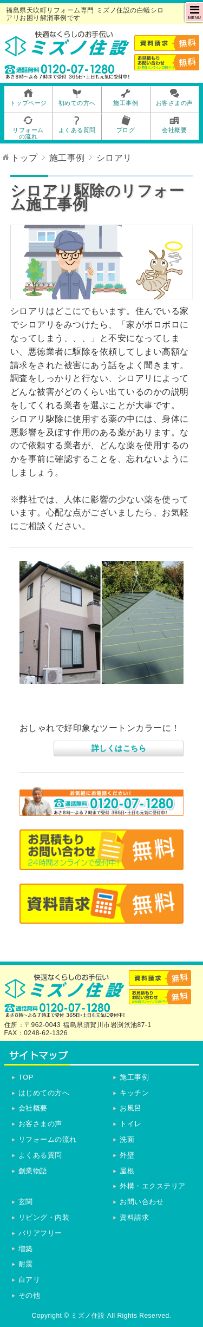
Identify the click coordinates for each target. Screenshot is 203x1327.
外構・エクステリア (153, 1186)
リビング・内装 (44, 1217)
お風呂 (131, 1108)
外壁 (127, 1155)
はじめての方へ (44, 1093)
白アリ (29, 1280)
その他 (29, 1295)
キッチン (134, 1093)
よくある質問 (40, 1155)
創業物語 (33, 1171)
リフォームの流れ (47, 1139)
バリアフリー (40, 1233)
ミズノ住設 (88, 1315)
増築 (25, 1249)
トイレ (131, 1124)
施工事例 (134, 1077)
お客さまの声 (40, 1124)
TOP (26, 1077)
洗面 (127, 1139)
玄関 (25, 1202)
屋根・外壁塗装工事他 (69, 709)
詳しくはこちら (119, 748)
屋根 (127, 1171)
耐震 (25, 1264)
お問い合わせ (141, 1202)
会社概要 (33, 1108)
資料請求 (134, 1217)
